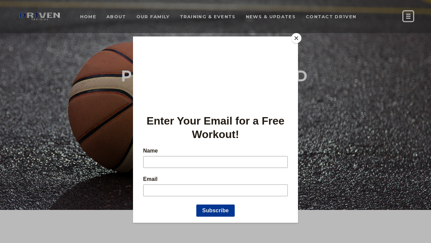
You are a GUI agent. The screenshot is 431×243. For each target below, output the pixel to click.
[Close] (296, 38)
